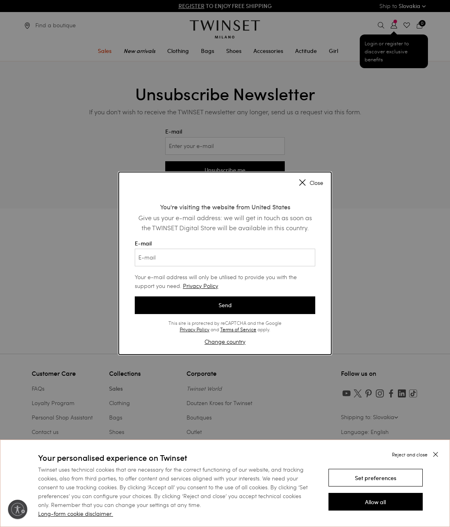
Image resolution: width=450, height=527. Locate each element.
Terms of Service (238, 329)
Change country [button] (225, 341)
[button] (375, 477)
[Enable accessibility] (17, 509)
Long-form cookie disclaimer (74, 513)
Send (225, 305)
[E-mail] (225, 257)
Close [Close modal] (311, 182)
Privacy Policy (200, 286)
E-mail (225, 253)
